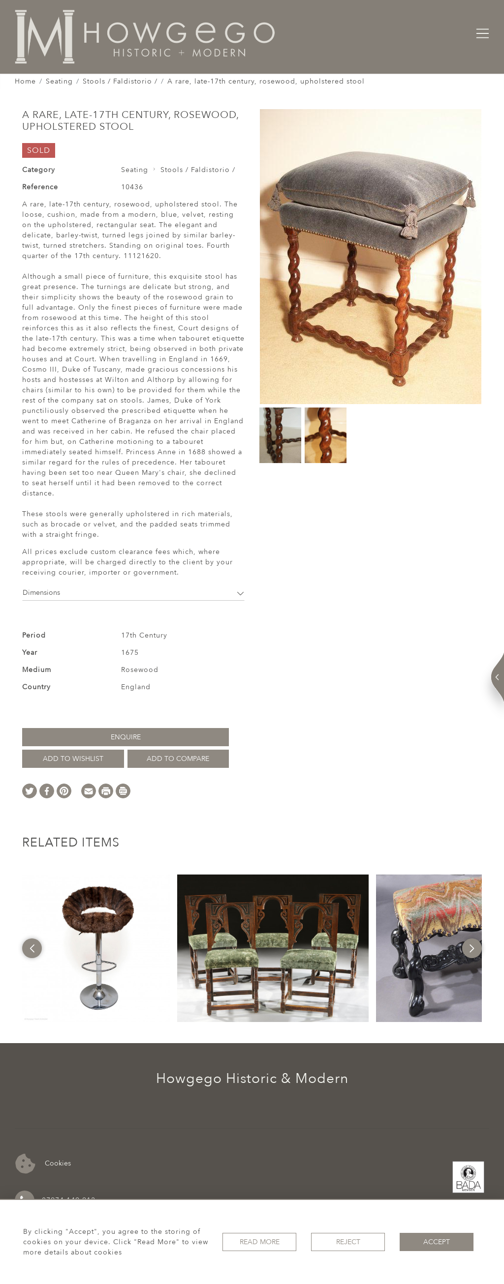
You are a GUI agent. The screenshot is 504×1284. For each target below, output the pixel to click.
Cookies (43, 1164)
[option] (96, 948)
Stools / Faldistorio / (120, 81)
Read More (260, 1242)
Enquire (126, 737)
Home (25, 81)
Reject (348, 1242)
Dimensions (133, 592)
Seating (59, 81)
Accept (436, 1242)
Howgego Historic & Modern (252, 1078)
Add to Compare (178, 758)
